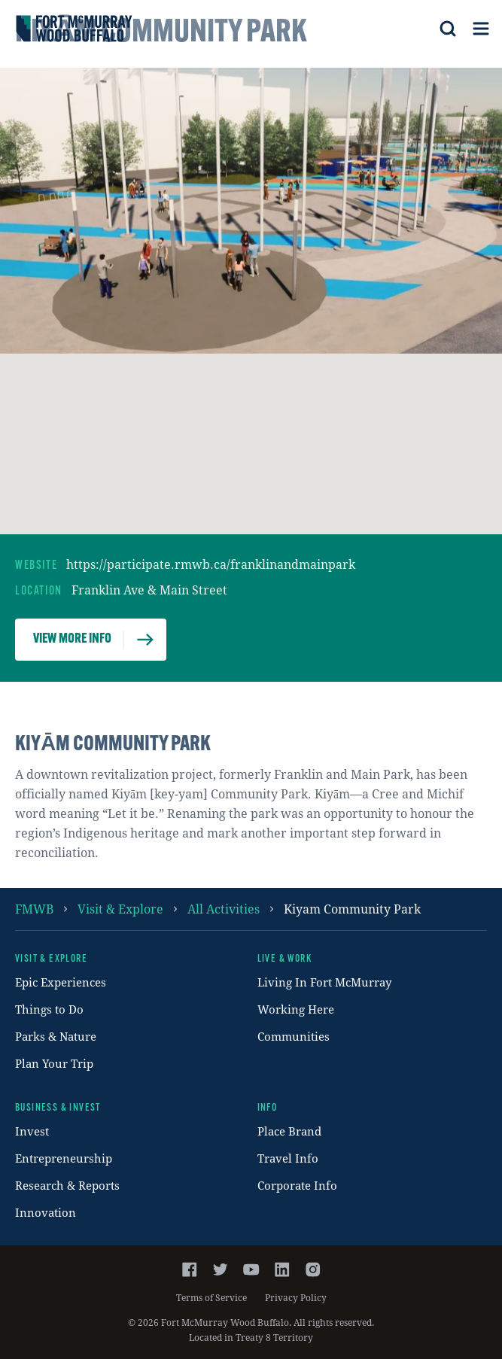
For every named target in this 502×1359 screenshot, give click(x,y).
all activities (223, 909)
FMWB (34, 909)
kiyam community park (352, 909)
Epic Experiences (60, 982)
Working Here (295, 1009)
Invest (32, 1131)
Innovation (45, 1212)
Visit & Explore (120, 909)
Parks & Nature (55, 1036)
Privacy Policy (296, 1297)
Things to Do (49, 1009)
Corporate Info (297, 1185)
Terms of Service (211, 1297)
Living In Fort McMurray (324, 982)
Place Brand (289, 1131)
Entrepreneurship (63, 1158)
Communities (293, 1036)
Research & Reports (67, 1185)
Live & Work (284, 959)
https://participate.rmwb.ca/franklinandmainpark (210, 564)
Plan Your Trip (54, 1063)
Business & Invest (58, 1108)
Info (267, 1108)
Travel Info (287, 1158)
